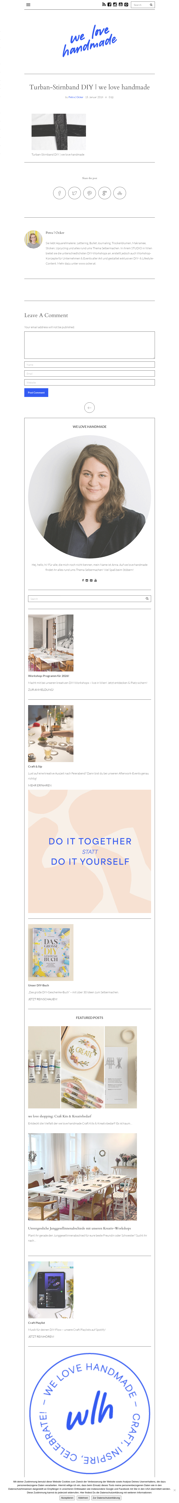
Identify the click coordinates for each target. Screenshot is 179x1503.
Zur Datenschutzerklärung (106, 1497)
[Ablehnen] (174, 1490)
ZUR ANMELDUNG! (41, 689)
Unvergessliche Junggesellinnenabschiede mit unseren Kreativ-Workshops (79, 1228)
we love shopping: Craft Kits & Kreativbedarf (59, 1116)
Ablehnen (83, 1497)
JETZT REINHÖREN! (41, 1336)
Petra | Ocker (76, 97)
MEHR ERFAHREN (40, 785)
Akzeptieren (67, 1497)
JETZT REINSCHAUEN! (42, 999)
